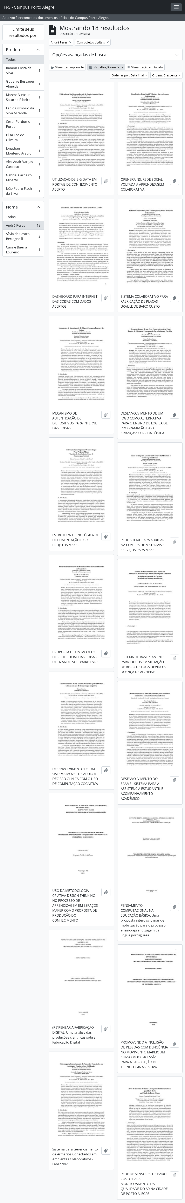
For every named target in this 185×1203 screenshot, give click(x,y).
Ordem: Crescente (165, 75)
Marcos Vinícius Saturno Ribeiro (23, 97)
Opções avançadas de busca (79, 54)
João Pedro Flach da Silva (23, 191)
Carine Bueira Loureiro (23, 249)
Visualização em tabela (145, 67)
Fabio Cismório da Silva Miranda (23, 110)
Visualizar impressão (67, 67)
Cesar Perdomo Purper (23, 124)
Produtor (14, 49)
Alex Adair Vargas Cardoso (23, 164)
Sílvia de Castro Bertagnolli (23, 236)
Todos (11, 59)
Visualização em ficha (106, 67)
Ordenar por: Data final (128, 75)
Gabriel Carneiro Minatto (23, 177)
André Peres (23, 226)
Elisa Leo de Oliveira (23, 137)
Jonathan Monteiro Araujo (23, 151)
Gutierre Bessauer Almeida (23, 84)
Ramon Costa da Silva (23, 70)
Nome (12, 207)
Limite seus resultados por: (23, 32)
